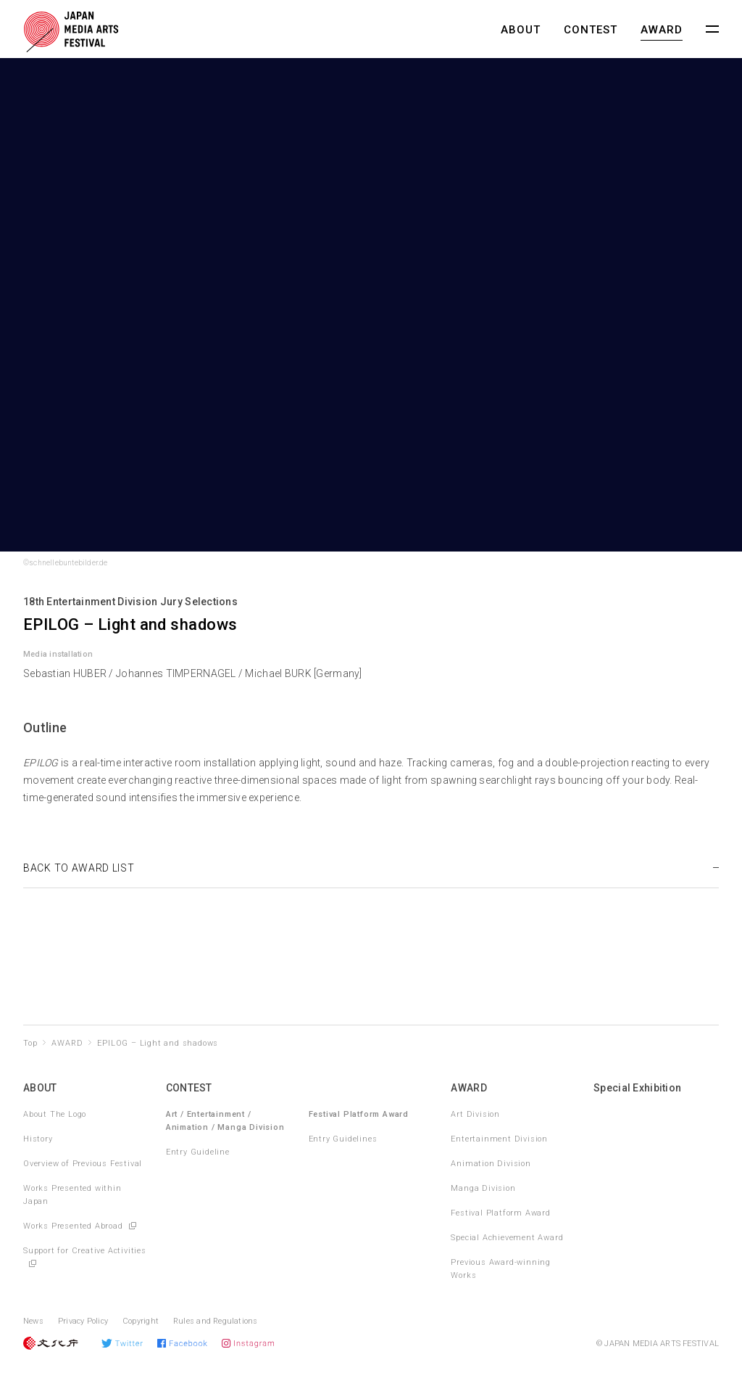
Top (30, 1043)
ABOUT (521, 29)
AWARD (662, 29)
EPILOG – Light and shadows (157, 1043)
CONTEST (590, 29)
